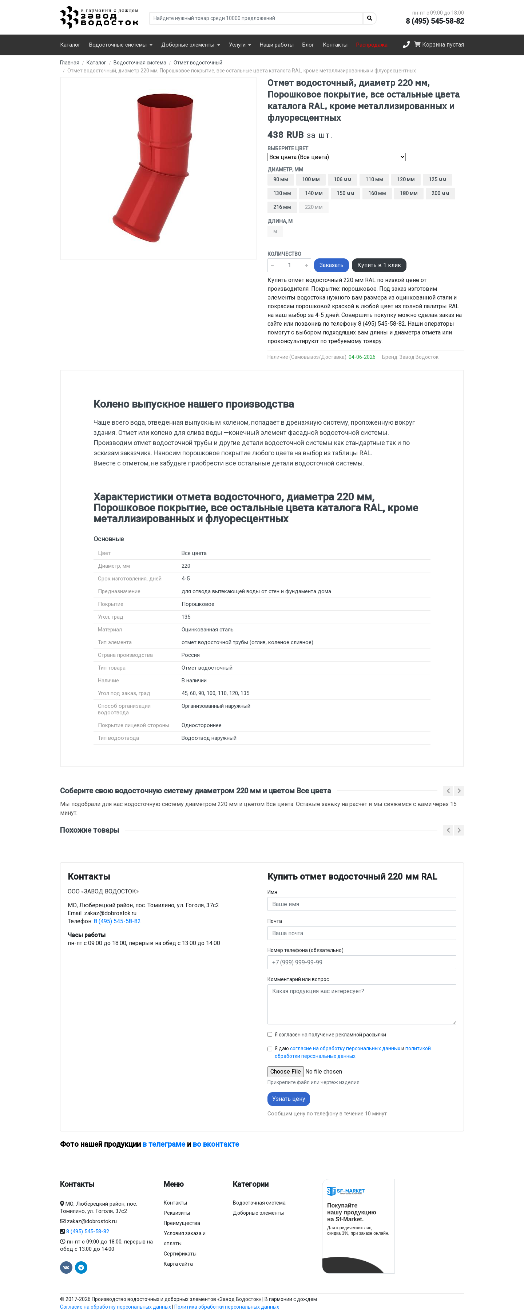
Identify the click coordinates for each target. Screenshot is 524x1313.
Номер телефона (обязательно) (305, 950)
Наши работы (277, 44)
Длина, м (280, 221)
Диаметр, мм (285, 169)
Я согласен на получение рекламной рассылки (330, 1035)
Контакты (335, 44)
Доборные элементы (258, 1213)
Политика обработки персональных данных (226, 1307)
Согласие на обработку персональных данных (115, 1307)
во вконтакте (216, 1144)
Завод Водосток (419, 357)
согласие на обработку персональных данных (345, 1048)
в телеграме (164, 1144)
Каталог (70, 44)
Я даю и (353, 1052)
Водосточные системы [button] (118, 44)
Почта (274, 921)
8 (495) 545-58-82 (435, 21)
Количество (284, 254)
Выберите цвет (287, 148)
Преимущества (182, 1223)
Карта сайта (178, 1264)
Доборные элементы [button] (188, 44)
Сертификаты (180, 1254)
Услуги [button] (238, 44)
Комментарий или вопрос (298, 979)
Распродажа (372, 44)
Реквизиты (177, 1213)
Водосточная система (259, 1203)
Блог (308, 44)
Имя (272, 892)
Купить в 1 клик (379, 265)
